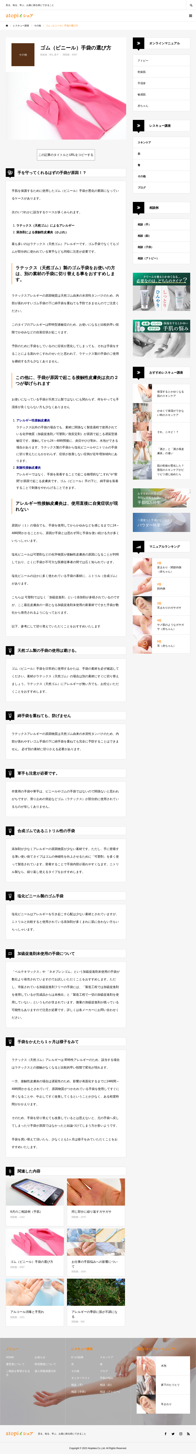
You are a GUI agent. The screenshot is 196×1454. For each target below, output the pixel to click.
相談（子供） (146, 247)
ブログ (142, 187)
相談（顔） (144, 235)
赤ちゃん (143, 105)
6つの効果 (77, 1357)
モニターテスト (80, 1377)
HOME (10, 1357)
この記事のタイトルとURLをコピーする (65, 154)
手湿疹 (142, 83)
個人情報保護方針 (45, 1371)
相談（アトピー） (148, 258)
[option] (66, 106)
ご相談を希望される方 (18, 1373)
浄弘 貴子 (54, 54)
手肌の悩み (106, 1377)
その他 (142, 176)
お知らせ (40, 1357)
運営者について (15, 1364)
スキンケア (144, 142)
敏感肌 (142, 94)
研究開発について (45, 1364)
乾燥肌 (142, 71)
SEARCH (191, 5)
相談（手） (144, 224)
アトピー (143, 60)
